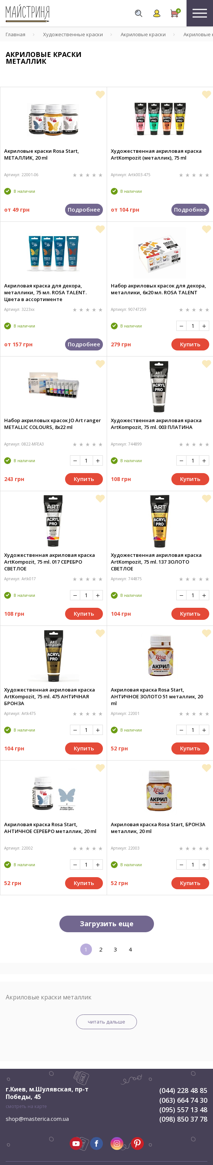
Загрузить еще (107, 923)
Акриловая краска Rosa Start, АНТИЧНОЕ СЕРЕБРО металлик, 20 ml (50, 828)
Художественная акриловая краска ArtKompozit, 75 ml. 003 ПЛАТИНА (156, 423)
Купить (190, 344)
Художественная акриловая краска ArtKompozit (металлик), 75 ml (156, 154)
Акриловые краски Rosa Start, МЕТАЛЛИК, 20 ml (41, 154)
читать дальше (106, 1021)
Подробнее (84, 209)
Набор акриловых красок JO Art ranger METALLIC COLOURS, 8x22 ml (52, 423)
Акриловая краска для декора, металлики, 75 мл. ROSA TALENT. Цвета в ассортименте (45, 292)
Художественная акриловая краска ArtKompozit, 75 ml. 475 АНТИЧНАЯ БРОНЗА (49, 696)
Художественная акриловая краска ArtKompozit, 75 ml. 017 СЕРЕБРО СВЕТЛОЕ (49, 562)
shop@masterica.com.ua (37, 1118)
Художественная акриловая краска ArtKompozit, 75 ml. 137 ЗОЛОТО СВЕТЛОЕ (156, 562)
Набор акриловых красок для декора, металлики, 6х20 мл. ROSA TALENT (158, 289)
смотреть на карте (26, 1106)
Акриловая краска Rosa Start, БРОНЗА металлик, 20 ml (158, 828)
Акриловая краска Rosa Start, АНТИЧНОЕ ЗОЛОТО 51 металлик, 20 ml (157, 696)
